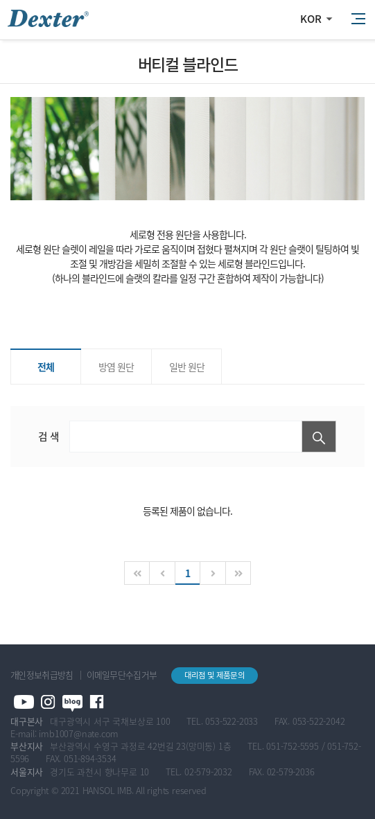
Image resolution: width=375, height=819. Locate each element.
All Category (357, 19)
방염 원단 (116, 366)
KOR (311, 18)
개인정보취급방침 (41, 674)
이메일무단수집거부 (122, 674)
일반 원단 (186, 366)
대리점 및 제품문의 (214, 675)
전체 (45, 366)
